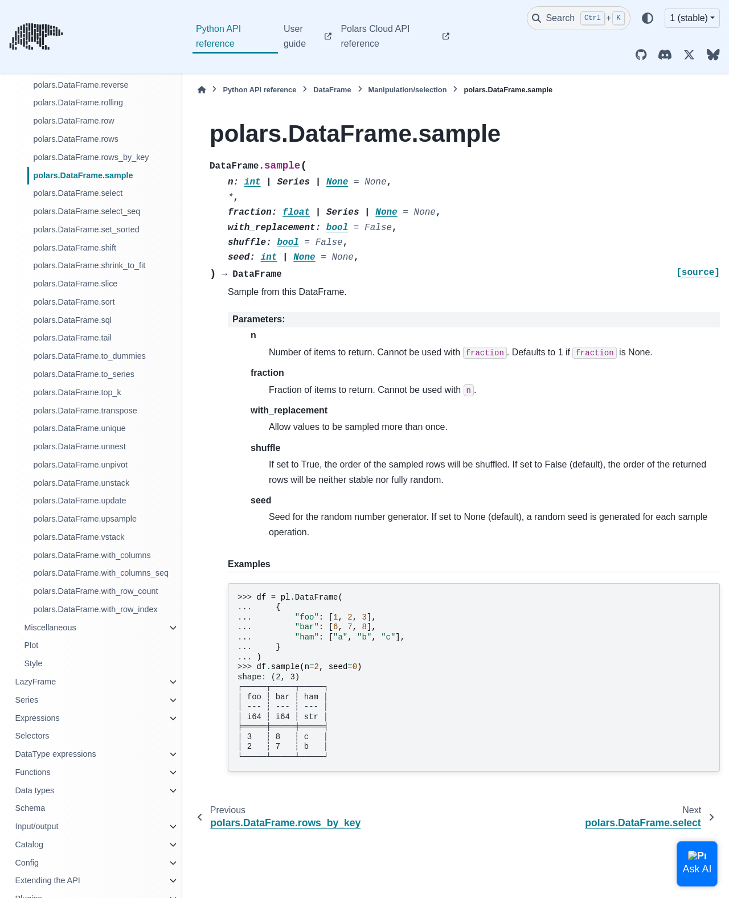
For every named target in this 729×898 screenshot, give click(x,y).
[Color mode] (647, 18)
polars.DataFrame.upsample (85, 518)
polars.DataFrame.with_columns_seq (101, 572)
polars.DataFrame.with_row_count (95, 591)
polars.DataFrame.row (73, 120)
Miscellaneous (50, 627)
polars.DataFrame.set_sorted (86, 229)
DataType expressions (55, 753)
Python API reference (218, 36)
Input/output (36, 826)
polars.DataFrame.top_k (77, 392)
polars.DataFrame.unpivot (80, 464)
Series (26, 699)
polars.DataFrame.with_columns (91, 555)
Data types (34, 790)
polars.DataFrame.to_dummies (89, 355)
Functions (32, 772)
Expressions (37, 718)
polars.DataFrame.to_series (83, 374)
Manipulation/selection (407, 89)
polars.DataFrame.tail (72, 337)
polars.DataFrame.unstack (81, 482)
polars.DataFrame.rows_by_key (91, 157)
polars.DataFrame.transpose (85, 410)
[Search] (578, 18)
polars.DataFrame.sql (72, 320)
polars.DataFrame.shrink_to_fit (89, 265)
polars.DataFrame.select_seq (86, 211)
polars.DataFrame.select (77, 193)
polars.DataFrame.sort (73, 301)
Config (27, 862)
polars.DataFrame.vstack (78, 537)
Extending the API (47, 880)
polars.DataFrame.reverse (80, 84)
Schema (30, 808)
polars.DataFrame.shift (74, 247)
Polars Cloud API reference (375, 36)
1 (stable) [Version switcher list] (689, 18)
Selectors (32, 735)
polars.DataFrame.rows (75, 138)
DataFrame (332, 89)
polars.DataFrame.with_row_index (95, 609)
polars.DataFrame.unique (79, 428)
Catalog (29, 844)
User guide (295, 36)
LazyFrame (35, 681)
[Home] (202, 90)
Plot (31, 645)
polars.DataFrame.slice (75, 283)
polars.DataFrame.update (79, 500)
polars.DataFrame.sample (83, 175)
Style (33, 663)
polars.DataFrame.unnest (79, 446)
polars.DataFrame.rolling (78, 102)
